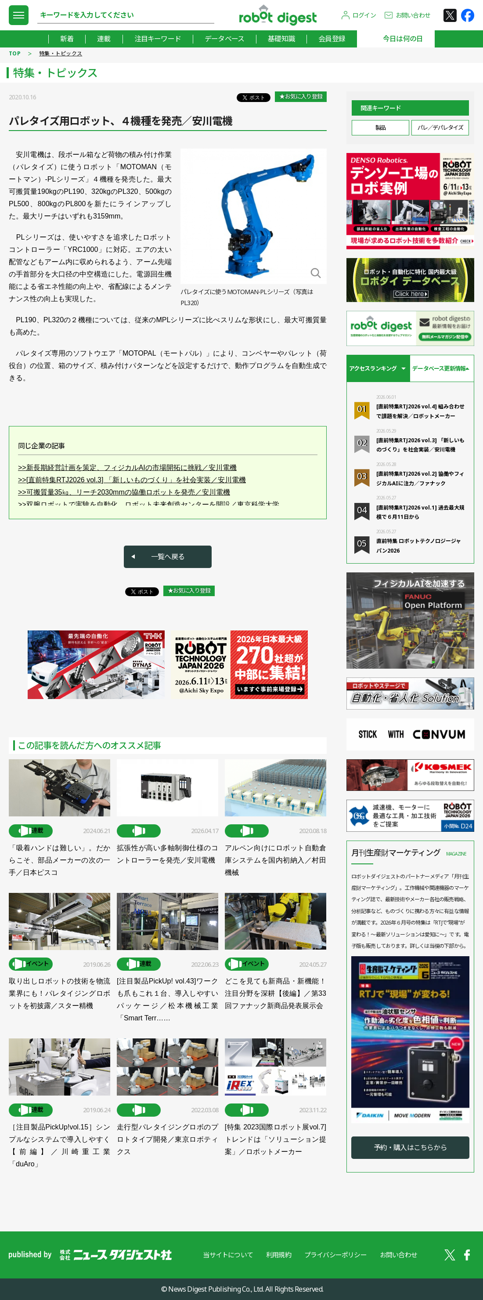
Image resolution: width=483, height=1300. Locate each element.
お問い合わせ (413, 15)
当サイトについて (228, 1254)
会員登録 (331, 39)
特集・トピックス (60, 53)
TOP (15, 53)
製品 (380, 127)
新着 (66, 39)
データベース (224, 39)
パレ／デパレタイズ (440, 127)
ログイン (364, 15)
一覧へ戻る (167, 556)
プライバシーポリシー (335, 1254)
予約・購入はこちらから (410, 1147)
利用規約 (278, 1254)
